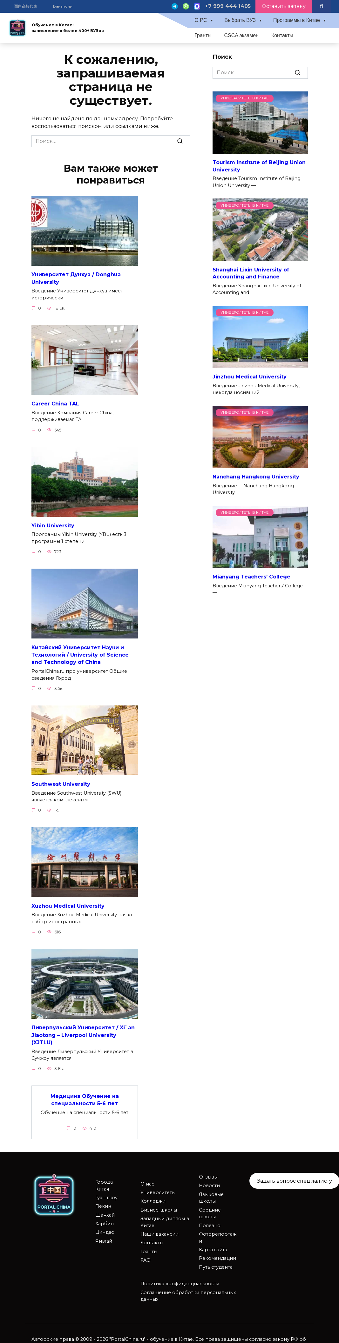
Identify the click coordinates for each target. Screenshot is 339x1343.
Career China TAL (55, 403)
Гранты (202, 35)
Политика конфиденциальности (179, 1279)
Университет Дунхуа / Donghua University (76, 277)
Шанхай (105, 1210)
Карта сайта (213, 1245)
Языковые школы (211, 1193)
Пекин (103, 1201)
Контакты (282, 35)
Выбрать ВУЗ (240, 20)
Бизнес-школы (158, 1205)
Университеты (157, 1188)
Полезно (209, 1221)
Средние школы (210, 1208)
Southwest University (60, 781)
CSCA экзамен (241, 35)
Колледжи (153, 1196)
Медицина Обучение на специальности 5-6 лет (85, 1095)
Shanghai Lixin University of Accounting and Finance (251, 272)
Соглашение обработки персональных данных (188, 1291)
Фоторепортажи (217, 1232)
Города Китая (104, 1180)
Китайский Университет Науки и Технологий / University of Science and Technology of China (80, 653)
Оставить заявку (284, 6)
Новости (209, 1181)
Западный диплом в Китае (164, 1217)
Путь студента (216, 1262)
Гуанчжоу (106, 1193)
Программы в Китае (296, 20)
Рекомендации (217, 1253)
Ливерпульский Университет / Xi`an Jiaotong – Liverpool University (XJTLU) (83, 1031)
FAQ (145, 1255)
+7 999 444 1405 (228, 6)
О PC (200, 20)
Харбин (104, 1219)
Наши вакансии (159, 1229)
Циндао (104, 1227)
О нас (147, 1179)
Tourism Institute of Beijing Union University (259, 165)
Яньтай (103, 1236)
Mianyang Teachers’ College (251, 577)
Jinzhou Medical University (250, 377)
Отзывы (208, 1172)
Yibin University (52, 524)
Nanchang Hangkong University (256, 477)
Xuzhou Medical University (68, 903)
